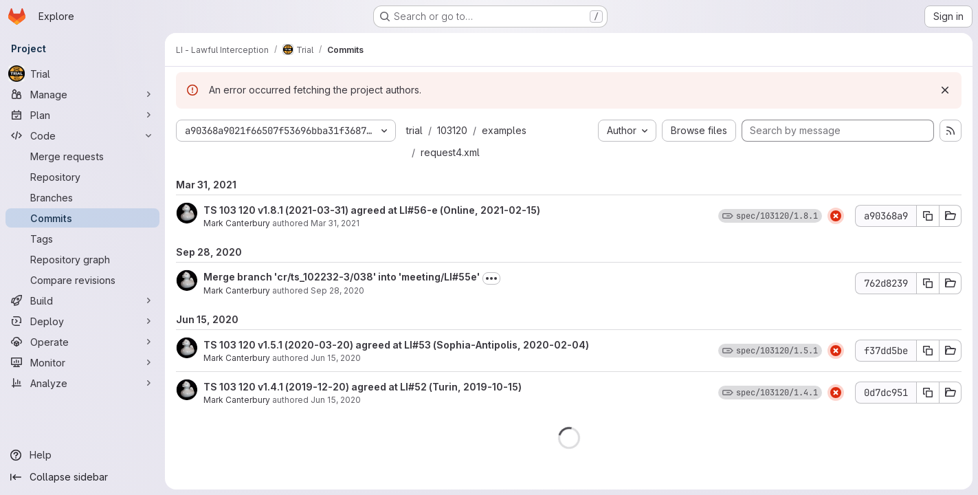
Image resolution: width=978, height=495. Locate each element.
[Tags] (82, 238)
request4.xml (450, 152)
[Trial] (82, 73)
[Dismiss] (945, 90)
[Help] (82, 455)
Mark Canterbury (236, 223)
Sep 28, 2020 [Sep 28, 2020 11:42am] (337, 290)
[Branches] (82, 197)
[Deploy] (82, 321)
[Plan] (82, 114)
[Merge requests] (82, 156)
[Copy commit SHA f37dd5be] (928, 351)
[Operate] (82, 341)
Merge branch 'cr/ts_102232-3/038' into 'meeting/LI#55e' (341, 277)
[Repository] (82, 176)
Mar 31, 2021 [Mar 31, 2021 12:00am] (335, 223)
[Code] (82, 135)
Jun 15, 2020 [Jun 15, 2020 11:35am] (336, 400)
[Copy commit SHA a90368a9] (928, 216)
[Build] (82, 300)
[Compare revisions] (82, 279)
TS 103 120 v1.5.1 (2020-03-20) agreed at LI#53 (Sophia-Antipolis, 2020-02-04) (396, 345)
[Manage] (82, 94)
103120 (452, 130)
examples (504, 130)
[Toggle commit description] (491, 278)
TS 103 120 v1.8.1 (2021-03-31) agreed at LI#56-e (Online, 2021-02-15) (371, 210)
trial (414, 130)
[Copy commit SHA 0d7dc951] (928, 393)
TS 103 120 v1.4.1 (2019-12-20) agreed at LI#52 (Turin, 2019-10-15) (362, 387)
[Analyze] (82, 383)
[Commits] (82, 218)
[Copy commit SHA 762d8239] (928, 283)
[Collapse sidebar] (82, 477)
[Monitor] (82, 362)
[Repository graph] (82, 259)
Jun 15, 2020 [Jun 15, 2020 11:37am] (336, 358)
